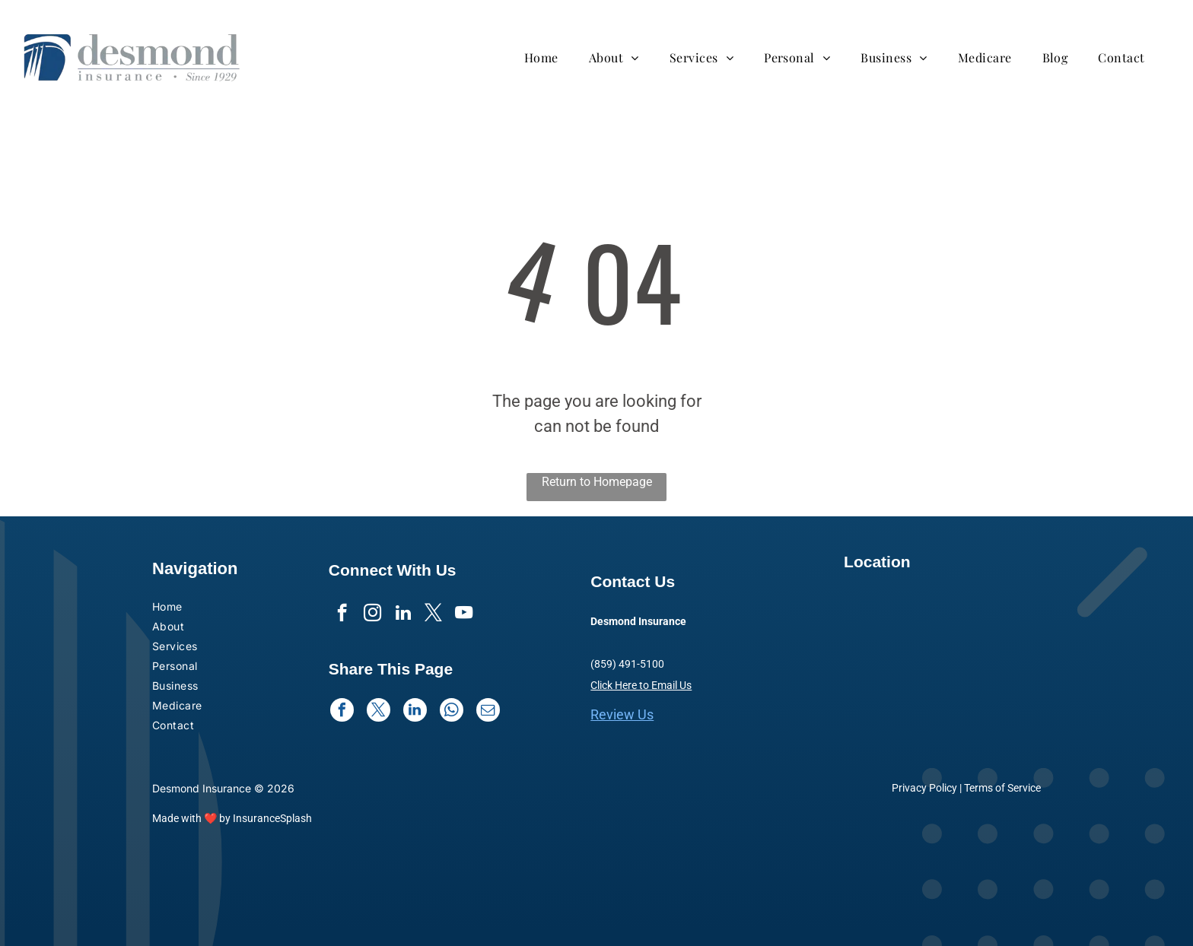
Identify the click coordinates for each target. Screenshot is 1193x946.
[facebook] (342, 614)
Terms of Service (1002, 788)
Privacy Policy (924, 788)
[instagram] (372, 614)
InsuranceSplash (272, 818)
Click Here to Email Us (641, 685)
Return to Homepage (597, 482)
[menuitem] (549, 57)
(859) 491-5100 (627, 664)
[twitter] (433, 614)
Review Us (622, 714)
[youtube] (463, 614)
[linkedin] (403, 614)
